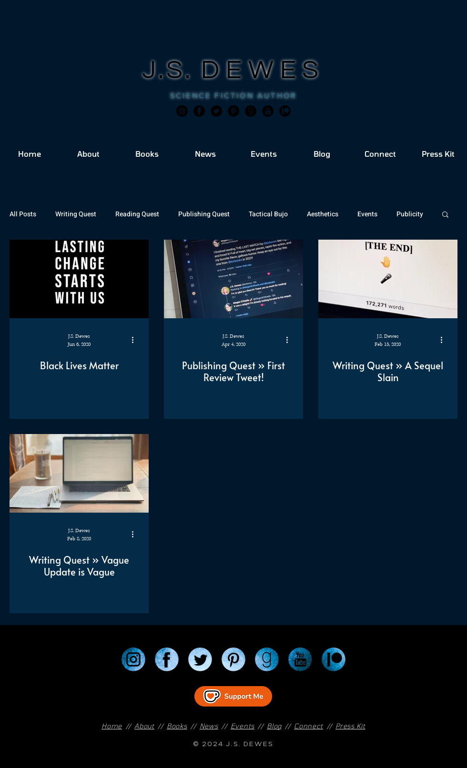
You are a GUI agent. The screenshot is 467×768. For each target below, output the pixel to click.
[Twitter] (216, 111)
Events (367, 214)
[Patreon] (333, 659)
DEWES (263, 70)
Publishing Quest (204, 214)
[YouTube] (300, 659)
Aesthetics (322, 214)
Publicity (409, 214)
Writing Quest (75, 214)
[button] (445, 215)
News (209, 726)
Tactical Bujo (268, 214)
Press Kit (350, 726)
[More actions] (136, 339)
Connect (308, 726)
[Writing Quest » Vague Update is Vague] (79, 473)
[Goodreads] (250, 111)
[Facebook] (199, 111)
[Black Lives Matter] (79, 279)
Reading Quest (137, 214)
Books (177, 726)
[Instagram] (182, 111)
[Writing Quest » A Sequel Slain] (387, 279)
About (144, 726)
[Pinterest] (233, 111)
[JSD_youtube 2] (268, 111)
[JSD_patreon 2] (285, 111)
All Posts (23, 214)
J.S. (172, 70)
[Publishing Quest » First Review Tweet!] (233, 279)
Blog (274, 726)
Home (112, 726)
